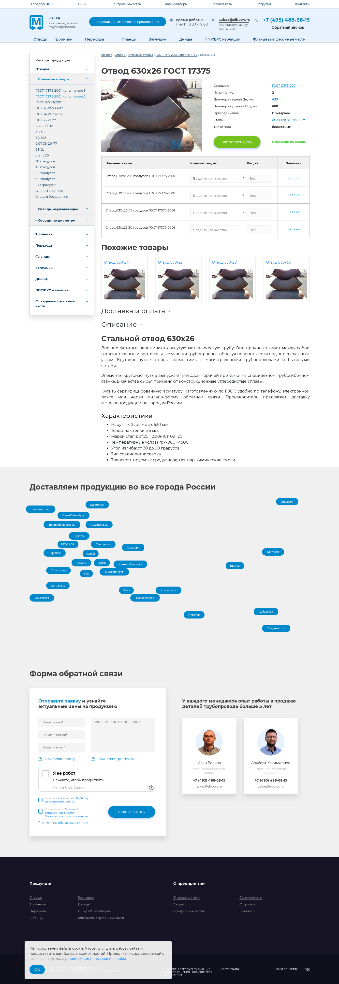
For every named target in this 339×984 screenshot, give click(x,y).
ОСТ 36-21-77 (45, 120)
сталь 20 (42, 155)
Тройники (44, 234)
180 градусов (46, 185)
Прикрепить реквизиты (116, 759)
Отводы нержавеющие (58, 209)
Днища (41, 279)
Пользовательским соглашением (66, 816)
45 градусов (45, 167)
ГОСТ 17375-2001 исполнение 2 (60, 96)
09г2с (39, 149)
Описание (119, 324)
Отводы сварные (49, 191)
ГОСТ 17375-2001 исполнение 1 (60, 90)
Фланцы (42, 256)
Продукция (40, 883)
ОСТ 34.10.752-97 (48, 114)
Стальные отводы (53, 79)
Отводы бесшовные (51, 196)
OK (37, 969)
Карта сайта (230, 969)
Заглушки (44, 268)
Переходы (44, 245)
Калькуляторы (176, 4)
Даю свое (66, 800)
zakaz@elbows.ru (234, 19)
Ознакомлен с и (66, 813)
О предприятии (41, 4)
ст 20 (276, 120)
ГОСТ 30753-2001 (48, 102)
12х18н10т (298, 120)
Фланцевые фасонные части (54, 303)
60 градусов (45, 173)
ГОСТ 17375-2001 (284, 85)
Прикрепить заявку (60, 759)
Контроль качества (126, 4)
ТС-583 (40, 138)
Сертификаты (222, 4)
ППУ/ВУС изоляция (52, 290)
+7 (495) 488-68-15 (286, 20)
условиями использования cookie (95, 958)
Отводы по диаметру (56, 220)
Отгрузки (264, 4)
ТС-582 (40, 132)
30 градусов (45, 161)
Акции (82, 4)
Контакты (302, 4)
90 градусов (45, 179)
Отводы (42, 69)
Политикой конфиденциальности (62, 811)
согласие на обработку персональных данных (66, 800)
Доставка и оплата (133, 311)
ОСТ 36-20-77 (46, 143)
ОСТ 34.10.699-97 (49, 108)
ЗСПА (65, 22)
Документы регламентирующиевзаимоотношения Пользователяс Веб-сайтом (186, 969)
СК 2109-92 (44, 126)
